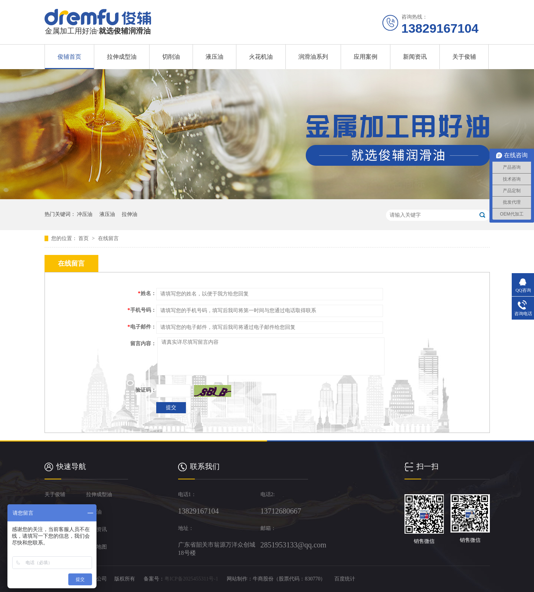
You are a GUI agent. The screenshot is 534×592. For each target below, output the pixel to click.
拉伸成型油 (122, 57)
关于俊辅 (464, 57)
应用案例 (365, 57)
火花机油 (261, 57)
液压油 (214, 57)
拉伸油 (129, 214)
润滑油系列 (313, 57)
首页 (84, 238)
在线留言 (108, 238)
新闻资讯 (415, 57)
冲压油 (84, 214)
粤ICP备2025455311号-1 (191, 579)
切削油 (171, 57)
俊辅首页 (69, 57)
